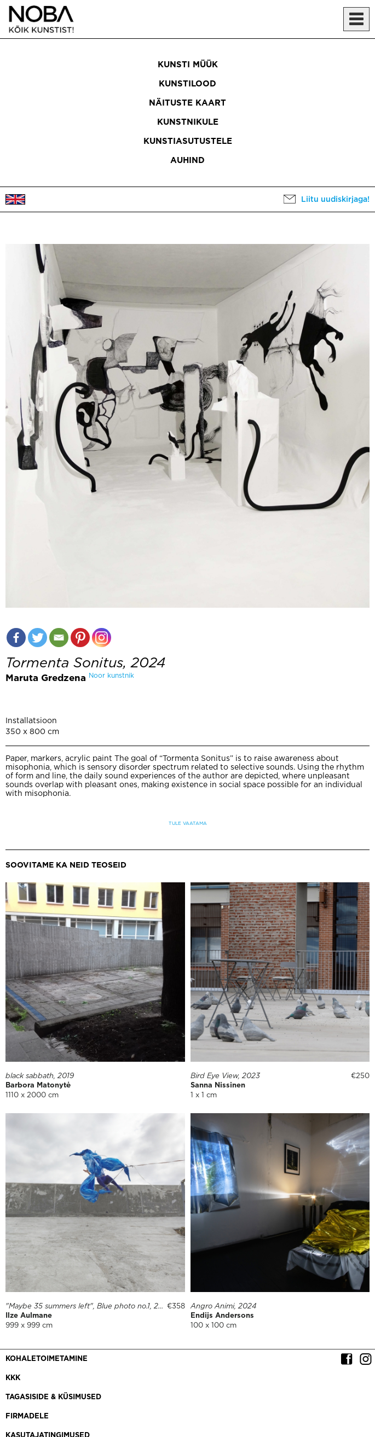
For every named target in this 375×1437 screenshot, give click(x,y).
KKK (12, 1378)
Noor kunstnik (111, 676)
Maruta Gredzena (45, 678)
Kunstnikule (187, 122)
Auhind (187, 160)
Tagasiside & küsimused (53, 1397)
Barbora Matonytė (38, 1086)
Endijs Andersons (222, 1316)
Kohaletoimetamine (46, 1359)
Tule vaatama (188, 823)
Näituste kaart (187, 103)
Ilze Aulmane (28, 1316)
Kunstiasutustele (187, 141)
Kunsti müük (188, 64)
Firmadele (27, 1416)
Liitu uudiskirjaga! (335, 199)
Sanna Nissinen (218, 1086)
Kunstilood (187, 84)
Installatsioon (31, 721)
